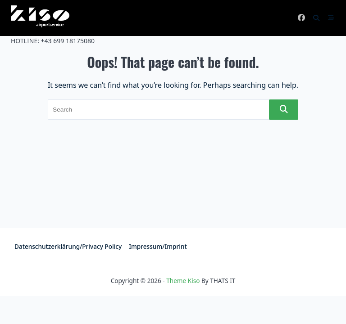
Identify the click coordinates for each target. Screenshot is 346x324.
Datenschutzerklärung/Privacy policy (68, 246)
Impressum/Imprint (158, 246)
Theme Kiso (183, 280)
